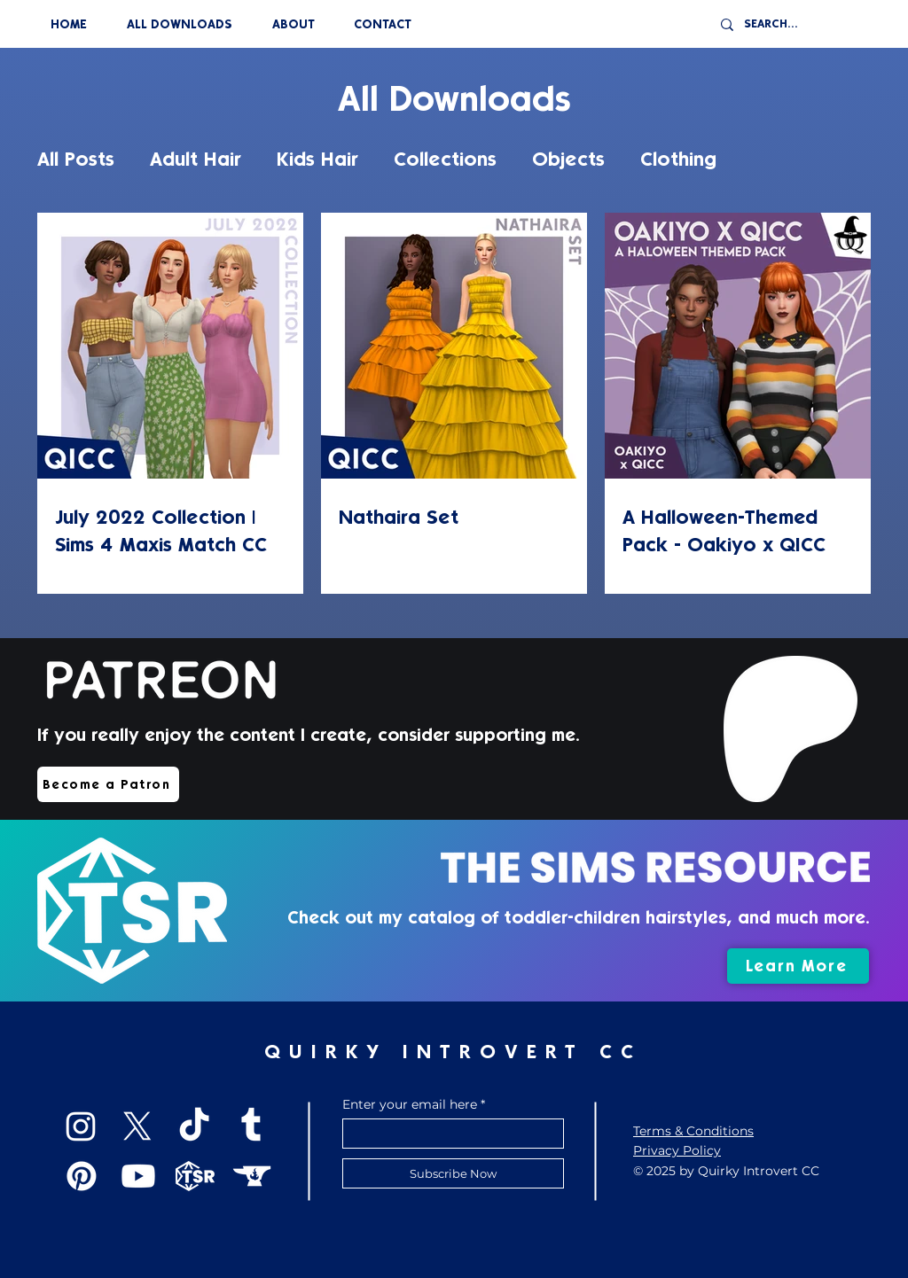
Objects (568, 159)
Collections (445, 159)
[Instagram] (80, 1126)
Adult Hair (195, 159)
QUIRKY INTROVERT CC (453, 1052)
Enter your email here (409, 1104)
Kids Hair (317, 159)
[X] (137, 1126)
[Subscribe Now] (453, 1173)
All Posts (75, 159)
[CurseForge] (251, 1176)
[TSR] (195, 1176)
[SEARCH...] (797, 24)
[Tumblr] (250, 1126)
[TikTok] (194, 1126)
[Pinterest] (81, 1176)
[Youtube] (138, 1176)
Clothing (678, 159)
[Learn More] (798, 966)
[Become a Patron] (108, 784)
